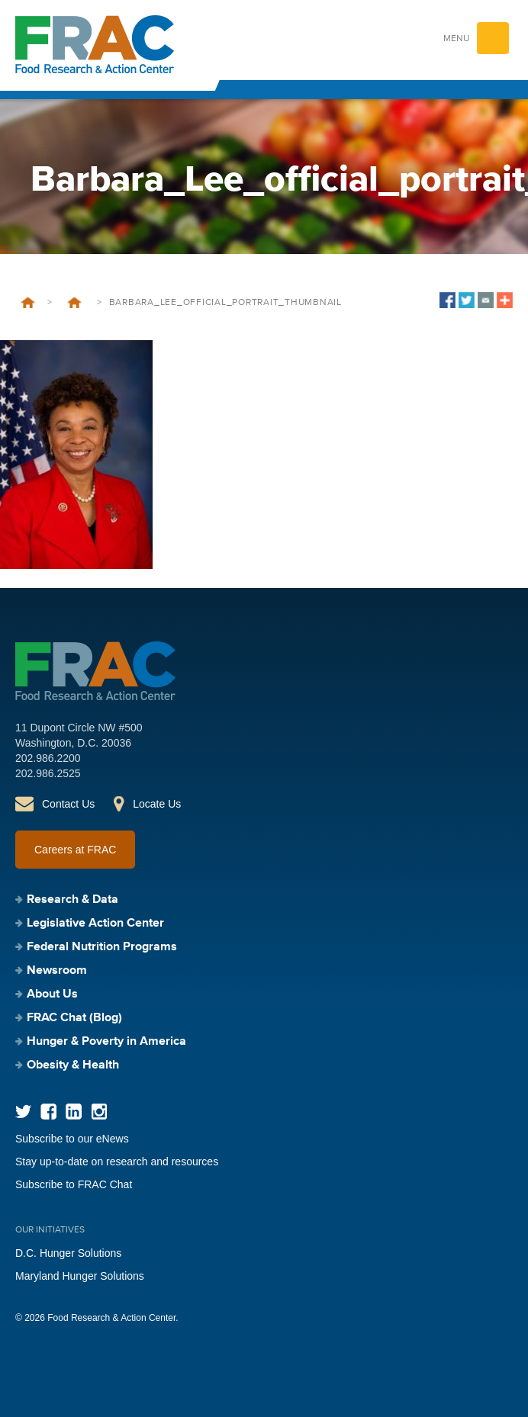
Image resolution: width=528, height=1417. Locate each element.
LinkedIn (74, 1112)
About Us (52, 994)
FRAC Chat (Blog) (74, 1018)
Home (27, 302)
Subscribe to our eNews (72, 1139)
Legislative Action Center (95, 923)
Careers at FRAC (75, 849)
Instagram (99, 1112)
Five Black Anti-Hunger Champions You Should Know (74, 302)
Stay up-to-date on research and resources (116, 1161)
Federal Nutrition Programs (102, 947)
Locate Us (157, 804)
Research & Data (72, 900)
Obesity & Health (73, 1065)
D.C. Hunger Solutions (68, 1253)
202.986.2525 (48, 773)
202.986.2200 (48, 758)
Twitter (23, 1112)
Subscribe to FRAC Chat (73, 1184)
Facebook (48, 1112)
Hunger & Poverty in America (106, 1042)
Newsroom (57, 971)
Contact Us (68, 804)
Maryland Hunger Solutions (79, 1276)
